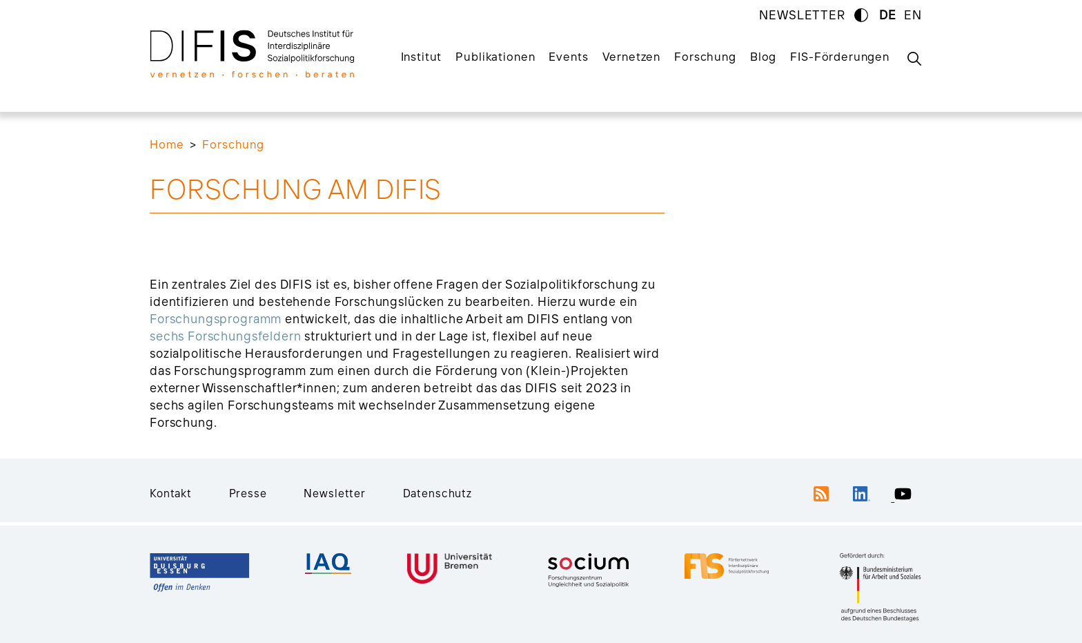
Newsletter (335, 493)
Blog (763, 56)
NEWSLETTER (802, 15)
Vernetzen (631, 56)
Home (167, 144)
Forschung (705, 56)
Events (568, 56)
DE (887, 15)
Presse (248, 493)
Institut (421, 56)
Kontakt (171, 493)
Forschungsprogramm (216, 319)
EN (913, 15)
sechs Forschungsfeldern (226, 336)
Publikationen (495, 56)
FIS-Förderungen (839, 56)
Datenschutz (437, 493)
